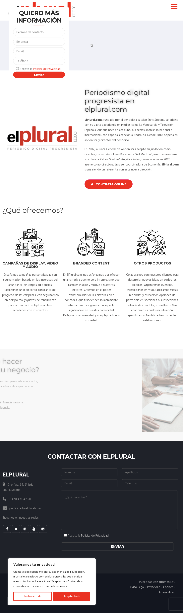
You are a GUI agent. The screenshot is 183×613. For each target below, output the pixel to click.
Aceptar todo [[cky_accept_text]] (72, 596)
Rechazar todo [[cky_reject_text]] (32, 596)
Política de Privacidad (47, 69)
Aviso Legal (137, 587)
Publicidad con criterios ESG (157, 582)
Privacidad (153, 587)
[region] (52, 581)
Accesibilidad (166, 592)
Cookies (168, 587)
